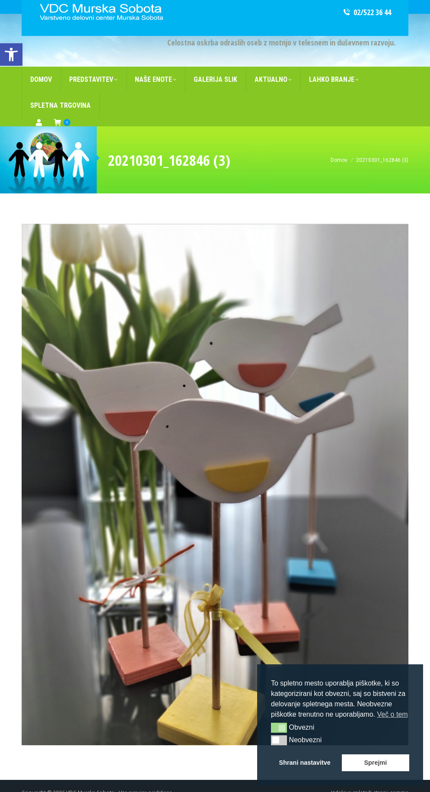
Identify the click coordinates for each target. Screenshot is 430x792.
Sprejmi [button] (375, 762)
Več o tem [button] (392, 714)
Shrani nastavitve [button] (305, 762)
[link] (11, 54)
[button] (279, 727)
